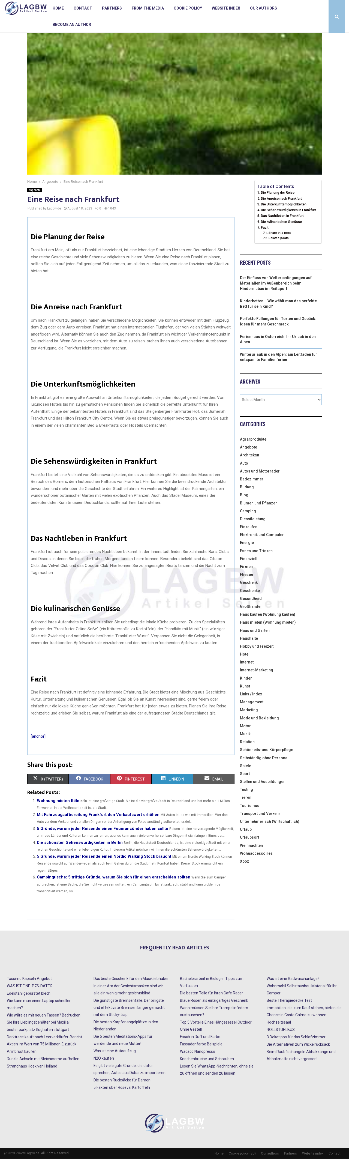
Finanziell (248, 575)
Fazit (265, 244)
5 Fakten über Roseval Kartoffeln (122, 1104)
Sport (245, 790)
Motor (245, 742)
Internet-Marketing (256, 686)
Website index (226, 8)
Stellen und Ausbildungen (262, 798)
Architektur (250, 471)
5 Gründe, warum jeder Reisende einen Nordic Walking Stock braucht (104, 872)
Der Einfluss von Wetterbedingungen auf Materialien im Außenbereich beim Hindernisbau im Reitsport (276, 299)
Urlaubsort (249, 853)
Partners (112, 8)
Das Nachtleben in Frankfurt (282, 232)
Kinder (246, 694)
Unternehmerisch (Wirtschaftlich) (269, 838)
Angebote (35, 206)
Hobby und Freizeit (256, 662)
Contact (83, 8)
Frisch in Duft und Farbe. (200, 1053)
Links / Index (251, 710)
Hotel (244, 670)
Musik (245, 750)
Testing (246, 806)
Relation (247, 758)
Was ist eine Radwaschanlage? (293, 995)
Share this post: (280, 249)
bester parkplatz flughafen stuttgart (38, 1046)
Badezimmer (251, 495)
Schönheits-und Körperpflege (266, 766)
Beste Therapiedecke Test (289, 1017)
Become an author (72, 24)
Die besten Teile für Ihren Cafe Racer (211, 1009)
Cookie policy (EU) (242, 1170)
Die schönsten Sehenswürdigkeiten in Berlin (80, 858)
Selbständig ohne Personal (264, 774)
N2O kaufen (104, 1074)
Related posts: (279, 254)
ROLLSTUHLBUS (281, 1046)
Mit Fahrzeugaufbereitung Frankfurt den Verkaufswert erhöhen (98, 831)
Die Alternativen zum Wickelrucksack (298, 1061)
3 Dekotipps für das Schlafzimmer (296, 1053)
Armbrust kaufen (22, 1068)
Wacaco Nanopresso (197, 1068)
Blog (244, 511)
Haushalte (249, 655)
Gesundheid (251, 615)
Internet (247, 678)
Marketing (249, 726)
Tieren (245, 814)
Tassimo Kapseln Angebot (29, 995)
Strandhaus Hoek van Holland (32, 1082)
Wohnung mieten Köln (58, 817)
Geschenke (250, 607)
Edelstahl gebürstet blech (28, 1009)
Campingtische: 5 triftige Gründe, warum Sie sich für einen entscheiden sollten (113, 893)
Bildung (247, 503)
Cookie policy (188, 8)
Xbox (244, 877)
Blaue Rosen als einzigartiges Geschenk (214, 1017)
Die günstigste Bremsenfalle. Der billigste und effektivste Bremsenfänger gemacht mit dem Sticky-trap (129, 1024)
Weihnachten (251, 862)
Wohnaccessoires (256, 870)
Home (58, 8)
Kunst (245, 702)
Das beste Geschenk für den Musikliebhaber (131, 995)
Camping (248, 527)
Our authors (263, 8)
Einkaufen (248, 543)
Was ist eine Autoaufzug (115, 1067)
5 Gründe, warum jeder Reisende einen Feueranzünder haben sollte (102, 844)
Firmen (246, 583)
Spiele (245, 782)
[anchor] (38, 752)
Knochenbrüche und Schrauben (207, 1075)
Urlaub (246, 846)
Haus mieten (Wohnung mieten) (268, 638)
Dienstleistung (253, 535)
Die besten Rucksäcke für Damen (122, 1096)
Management (251, 718)
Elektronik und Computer (262, 551)
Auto (244, 479)
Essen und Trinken (256, 567)
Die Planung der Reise (277, 209)
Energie (247, 559)
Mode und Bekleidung (259, 734)
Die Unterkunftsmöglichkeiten (283, 221)
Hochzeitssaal (279, 1038)
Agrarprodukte (253, 455)
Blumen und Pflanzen (259, 519)
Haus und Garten (255, 647)
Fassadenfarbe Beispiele (201, 1060)
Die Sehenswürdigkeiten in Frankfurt (288, 226)
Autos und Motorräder (260, 487)
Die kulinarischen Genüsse (281, 238)
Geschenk (249, 599)
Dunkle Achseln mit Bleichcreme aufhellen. (43, 1075)
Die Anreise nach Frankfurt (281, 215)
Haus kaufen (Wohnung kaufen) (267, 631)
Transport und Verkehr (260, 830)
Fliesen (246, 591)
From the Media (148, 8)
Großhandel (250, 623)
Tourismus (249, 822)
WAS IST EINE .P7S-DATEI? (30, 1002)
